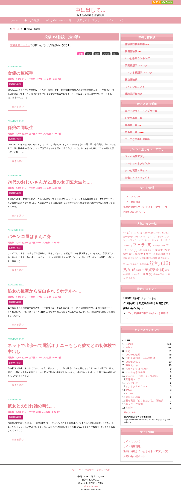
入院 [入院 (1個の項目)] (141, 250)
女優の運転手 (20, 73)
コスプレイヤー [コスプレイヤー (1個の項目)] (158, 237)
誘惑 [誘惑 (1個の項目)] (156, 274)
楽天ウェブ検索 (134, 404)
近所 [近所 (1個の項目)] (163, 274)
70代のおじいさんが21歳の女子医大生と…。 (51, 182)
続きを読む (18, 107)
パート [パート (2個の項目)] (161, 240)
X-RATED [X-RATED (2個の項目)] (162, 232)
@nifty (129, 407)
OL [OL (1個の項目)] (151, 233)
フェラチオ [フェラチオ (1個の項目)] (158, 245)
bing (127, 351)
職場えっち (131, 365)
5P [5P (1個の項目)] (133, 233)
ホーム (14, 20)
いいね (106, 54)
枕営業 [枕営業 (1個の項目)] (144, 264)
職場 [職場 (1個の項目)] (129, 274)
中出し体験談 (31, 20)
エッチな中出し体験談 (137, 139)
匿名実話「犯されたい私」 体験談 (144, 400)
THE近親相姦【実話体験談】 (141, 358)
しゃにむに (131, 382)
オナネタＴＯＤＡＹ (136, 386)
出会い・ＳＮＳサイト (137, 177)
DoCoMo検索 (132, 354)
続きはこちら (130, 412)
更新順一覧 (134, 132)
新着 (80, 54)
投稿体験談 (131, 79)
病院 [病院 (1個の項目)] (140, 270)
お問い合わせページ (134, 212)
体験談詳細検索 (133, 93)
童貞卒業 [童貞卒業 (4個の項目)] (154, 270)
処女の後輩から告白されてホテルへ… (44, 291)
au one (129, 393)
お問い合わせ (103, 470)
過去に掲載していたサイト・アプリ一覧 (145, 207)
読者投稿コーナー (20, 45)
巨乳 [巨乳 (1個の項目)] (145, 258)
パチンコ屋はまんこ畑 (29, 236)
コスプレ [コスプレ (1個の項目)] (143, 237)
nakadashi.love (90, 486)
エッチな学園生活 (135, 372)
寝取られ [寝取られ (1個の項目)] (136, 258)
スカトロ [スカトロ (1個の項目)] (138, 240)
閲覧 (97, 54)
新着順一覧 (133, 125)
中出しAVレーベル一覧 (58, 20)
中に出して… (90, 10)
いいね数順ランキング (137, 58)
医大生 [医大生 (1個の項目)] (149, 250)
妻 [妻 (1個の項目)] (158, 254)
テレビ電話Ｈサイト (136, 170)
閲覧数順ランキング (136, 65)
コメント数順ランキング (138, 72)
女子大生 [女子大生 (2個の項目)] (148, 254)
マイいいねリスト (135, 86)
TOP (73, 470)
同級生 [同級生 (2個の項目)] (161, 250)
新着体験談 (133, 51)
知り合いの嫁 (132, 397)
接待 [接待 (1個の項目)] (136, 264)
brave (128, 390)
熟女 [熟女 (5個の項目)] (130, 269)
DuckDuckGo (132, 361)
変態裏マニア (132, 379)
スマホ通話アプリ (135, 156)
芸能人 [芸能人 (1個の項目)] (138, 274)
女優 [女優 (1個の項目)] (136, 254)
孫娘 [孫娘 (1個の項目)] (164, 254)
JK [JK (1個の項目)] (145, 233)
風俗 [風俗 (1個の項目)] (132, 278)
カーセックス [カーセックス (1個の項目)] (130, 237)
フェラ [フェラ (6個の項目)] (142, 244)
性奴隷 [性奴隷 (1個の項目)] (165, 258)
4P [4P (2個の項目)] (126, 232)
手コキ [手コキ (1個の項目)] (127, 264)
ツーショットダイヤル (137, 163)
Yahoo (128, 347)
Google (129, 344)
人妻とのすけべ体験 (136, 368)
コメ (115, 54)
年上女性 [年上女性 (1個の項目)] (154, 258)
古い (89, 54)
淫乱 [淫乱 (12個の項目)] (159, 263)
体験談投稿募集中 (137, 44)
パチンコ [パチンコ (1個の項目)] (149, 240)
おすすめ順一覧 (133, 118)
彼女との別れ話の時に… (31, 406)
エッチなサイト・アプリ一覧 (141, 111)
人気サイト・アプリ (88, 20)
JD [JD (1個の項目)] (139, 233)
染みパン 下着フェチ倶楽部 (141, 375)
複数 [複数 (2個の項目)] (147, 274)
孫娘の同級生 (20, 127)
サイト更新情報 (132, 202)
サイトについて (114, 20)
